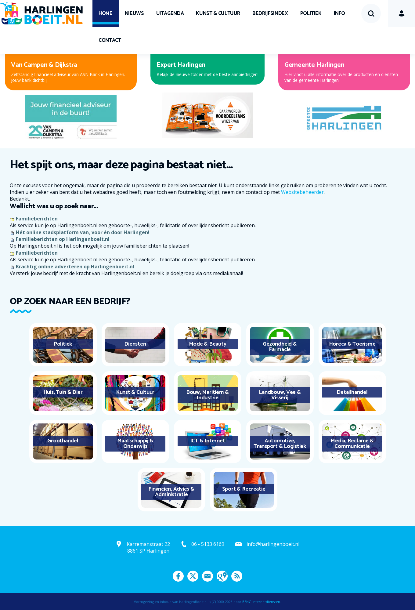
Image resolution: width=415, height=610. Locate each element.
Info (339, 13)
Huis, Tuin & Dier (63, 392)
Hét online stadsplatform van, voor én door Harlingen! (83, 232)
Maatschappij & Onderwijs (135, 443)
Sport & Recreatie (243, 489)
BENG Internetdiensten (261, 601)
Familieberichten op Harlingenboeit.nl (63, 239)
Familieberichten (37, 218)
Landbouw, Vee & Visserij (280, 395)
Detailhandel (352, 392)
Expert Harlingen (181, 65)
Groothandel (62, 440)
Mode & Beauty (207, 344)
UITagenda (170, 13)
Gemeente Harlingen (314, 65)
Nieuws (134, 13)
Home (106, 13)
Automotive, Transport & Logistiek (280, 443)
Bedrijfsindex (270, 13)
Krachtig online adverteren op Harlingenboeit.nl (75, 266)
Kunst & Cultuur (218, 13)
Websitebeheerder (302, 192)
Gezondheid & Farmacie (280, 346)
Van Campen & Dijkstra (44, 65)
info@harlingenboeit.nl (273, 544)
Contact (110, 40)
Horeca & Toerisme (352, 344)
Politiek (311, 13)
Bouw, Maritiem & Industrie (207, 395)
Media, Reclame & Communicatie (352, 443)
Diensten (135, 344)
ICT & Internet (207, 440)
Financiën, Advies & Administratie (171, 492)
